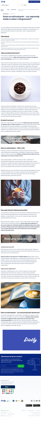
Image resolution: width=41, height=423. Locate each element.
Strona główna (2, 10)
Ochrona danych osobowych (35, 417)
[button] (10, 5)
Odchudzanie (13, 9)
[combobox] (10, 5)
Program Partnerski (4, 417)
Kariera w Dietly (3, 419)
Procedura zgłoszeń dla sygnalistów (34, 421)
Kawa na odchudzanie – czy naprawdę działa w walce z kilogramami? (28, 10)
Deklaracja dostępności (36, 419)
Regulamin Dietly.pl (16, 371)
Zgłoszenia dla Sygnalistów (6, 421)
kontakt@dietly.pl (11, 419)
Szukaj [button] (24, 5)
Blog (8, 9)
